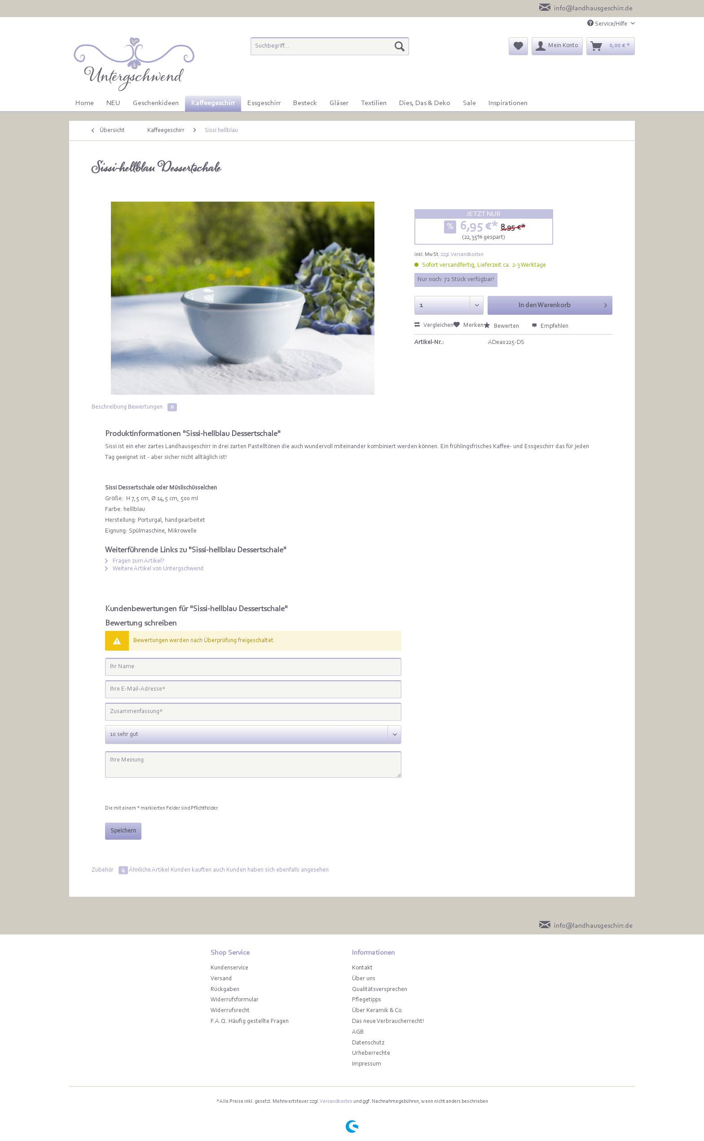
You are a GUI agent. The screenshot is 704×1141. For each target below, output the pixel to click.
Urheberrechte (371, 1053)
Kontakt (362, 968)
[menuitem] (330, 50)
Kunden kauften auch (198, 870)
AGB (358, 1032)
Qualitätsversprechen (379, 990)
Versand (221, 979)
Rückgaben (225, 990)
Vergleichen (433, 325)
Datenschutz (368, 1043)
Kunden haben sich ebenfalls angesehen (277, 870)
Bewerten (502, 326)
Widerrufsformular (235, 1000)
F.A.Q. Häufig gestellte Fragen (250, 1021)
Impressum (366, 1064)
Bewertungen (152, 407)
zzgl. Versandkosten (462, 254)
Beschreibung (109, 407)
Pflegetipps (366, 1000)
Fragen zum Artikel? (134, 561)
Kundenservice (229, 968)
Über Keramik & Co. (377, 1011)
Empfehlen (550, 326)
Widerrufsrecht (230, 1011)
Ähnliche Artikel (149, 870)
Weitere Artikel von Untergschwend (154, 569)
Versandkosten (336, 1101)
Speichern (123, 831)
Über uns (363, 979)
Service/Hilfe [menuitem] (608, 23)
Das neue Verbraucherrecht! (388, 1021)
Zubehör (110, 870)
